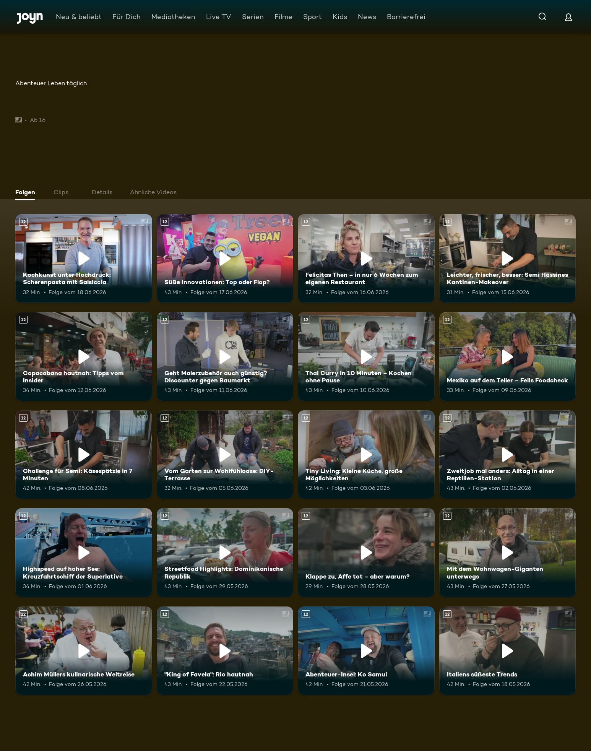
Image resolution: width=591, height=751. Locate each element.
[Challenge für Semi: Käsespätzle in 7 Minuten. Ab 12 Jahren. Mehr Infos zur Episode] (83, 454)
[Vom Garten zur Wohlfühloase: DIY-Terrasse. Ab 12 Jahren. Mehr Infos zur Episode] (225, 454)
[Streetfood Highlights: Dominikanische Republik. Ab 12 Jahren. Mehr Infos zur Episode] (225, 552)
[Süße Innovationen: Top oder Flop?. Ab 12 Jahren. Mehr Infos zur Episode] (225, 258)
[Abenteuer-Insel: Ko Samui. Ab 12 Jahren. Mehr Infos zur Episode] (366, 650)
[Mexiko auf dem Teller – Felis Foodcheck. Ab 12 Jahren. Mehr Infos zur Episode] (507, 356)
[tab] (27, 193)
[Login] (568, 17)
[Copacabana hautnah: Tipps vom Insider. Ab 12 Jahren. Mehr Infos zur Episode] (83, 356)
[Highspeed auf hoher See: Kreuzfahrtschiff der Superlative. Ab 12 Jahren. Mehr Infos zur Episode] (83, 552)
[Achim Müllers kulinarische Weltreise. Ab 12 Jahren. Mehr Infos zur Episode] (83, 650)
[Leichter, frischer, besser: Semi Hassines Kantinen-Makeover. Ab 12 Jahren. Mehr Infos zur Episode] (507, 258)
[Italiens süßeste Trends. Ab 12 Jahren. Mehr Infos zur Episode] (507, 650)
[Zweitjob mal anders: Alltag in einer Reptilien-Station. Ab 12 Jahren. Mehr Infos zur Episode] (507, 454)
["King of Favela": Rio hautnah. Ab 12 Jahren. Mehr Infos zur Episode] (225, 650)
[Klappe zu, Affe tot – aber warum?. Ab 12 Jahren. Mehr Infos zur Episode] (366, 552)
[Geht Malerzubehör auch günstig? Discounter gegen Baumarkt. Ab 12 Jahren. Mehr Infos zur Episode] (225, 356)
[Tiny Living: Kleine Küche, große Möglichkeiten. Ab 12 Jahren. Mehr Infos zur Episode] (366, 454)
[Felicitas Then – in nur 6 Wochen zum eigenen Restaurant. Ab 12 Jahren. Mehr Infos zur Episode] (366, 258)
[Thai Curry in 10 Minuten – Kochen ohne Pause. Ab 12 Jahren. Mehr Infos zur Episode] (366, 356)
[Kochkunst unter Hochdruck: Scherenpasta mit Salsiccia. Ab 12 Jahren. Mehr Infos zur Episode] (83, 258)
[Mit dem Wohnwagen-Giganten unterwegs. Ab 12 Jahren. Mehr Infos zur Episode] (507, 552)
